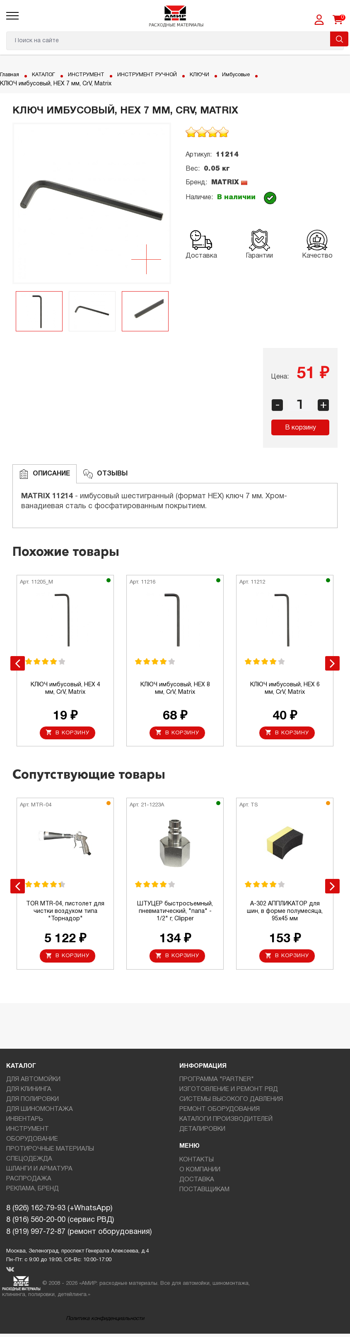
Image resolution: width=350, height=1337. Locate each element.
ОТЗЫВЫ (105, 474)
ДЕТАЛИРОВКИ (202, 1132)
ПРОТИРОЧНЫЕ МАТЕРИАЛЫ (50, 1152)
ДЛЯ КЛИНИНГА (28, 1093)
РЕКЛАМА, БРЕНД (32, 1192)
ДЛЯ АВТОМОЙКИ (33, 1083)
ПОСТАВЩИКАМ (204, 1193)
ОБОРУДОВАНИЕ (32, 1142)
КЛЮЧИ (216, 74)
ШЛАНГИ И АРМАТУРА (39, 1172)
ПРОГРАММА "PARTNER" (216, 1083)
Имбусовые (256, 74)
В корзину (300, 428)
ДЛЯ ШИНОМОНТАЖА (39, 1112)
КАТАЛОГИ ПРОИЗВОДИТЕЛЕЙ (226, 1122)
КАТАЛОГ (47, 74)
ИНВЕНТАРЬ (24, 1122)
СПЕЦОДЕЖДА (29, 1162)
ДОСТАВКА (196, 1183)
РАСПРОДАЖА (28, 1182)
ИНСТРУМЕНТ (93, 74)
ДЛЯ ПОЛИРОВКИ (32, 1102)
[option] (91, 203)
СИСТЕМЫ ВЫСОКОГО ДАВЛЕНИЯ (231, 1102)
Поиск (339, 38)
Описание (44, 474)
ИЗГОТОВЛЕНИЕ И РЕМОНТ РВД (228, 1093)
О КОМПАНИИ (199, 1173)
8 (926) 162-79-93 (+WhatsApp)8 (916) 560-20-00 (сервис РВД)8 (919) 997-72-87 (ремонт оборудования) (79, 1223)
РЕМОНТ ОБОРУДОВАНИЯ (219, 1112)
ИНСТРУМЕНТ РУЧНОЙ (160, 74)
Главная (11, 74)
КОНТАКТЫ (196, 1163)
